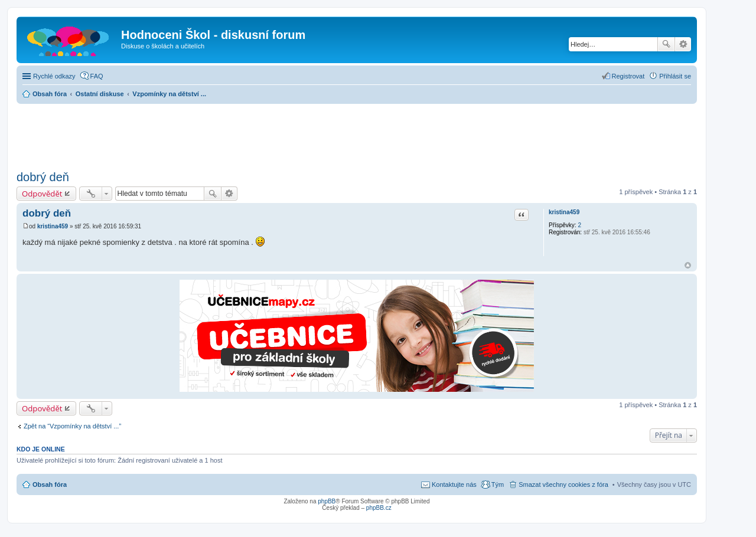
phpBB (326, 501)
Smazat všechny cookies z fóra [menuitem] (563, 484)
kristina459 (564, 212)
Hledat (666, 44)
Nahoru (688, 265)
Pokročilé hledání (683, 44)
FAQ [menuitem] (96, 76)
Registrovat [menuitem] (628, 76)
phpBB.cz (379, 508)
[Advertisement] (357, 133)
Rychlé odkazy (54, 76)
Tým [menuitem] (497, 484)
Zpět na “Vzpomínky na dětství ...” (72, 426)
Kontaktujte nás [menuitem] (454, 484)
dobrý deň (43, 177)
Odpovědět (42, 193)
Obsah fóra (49, 484)
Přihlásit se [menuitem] (675, 76)
